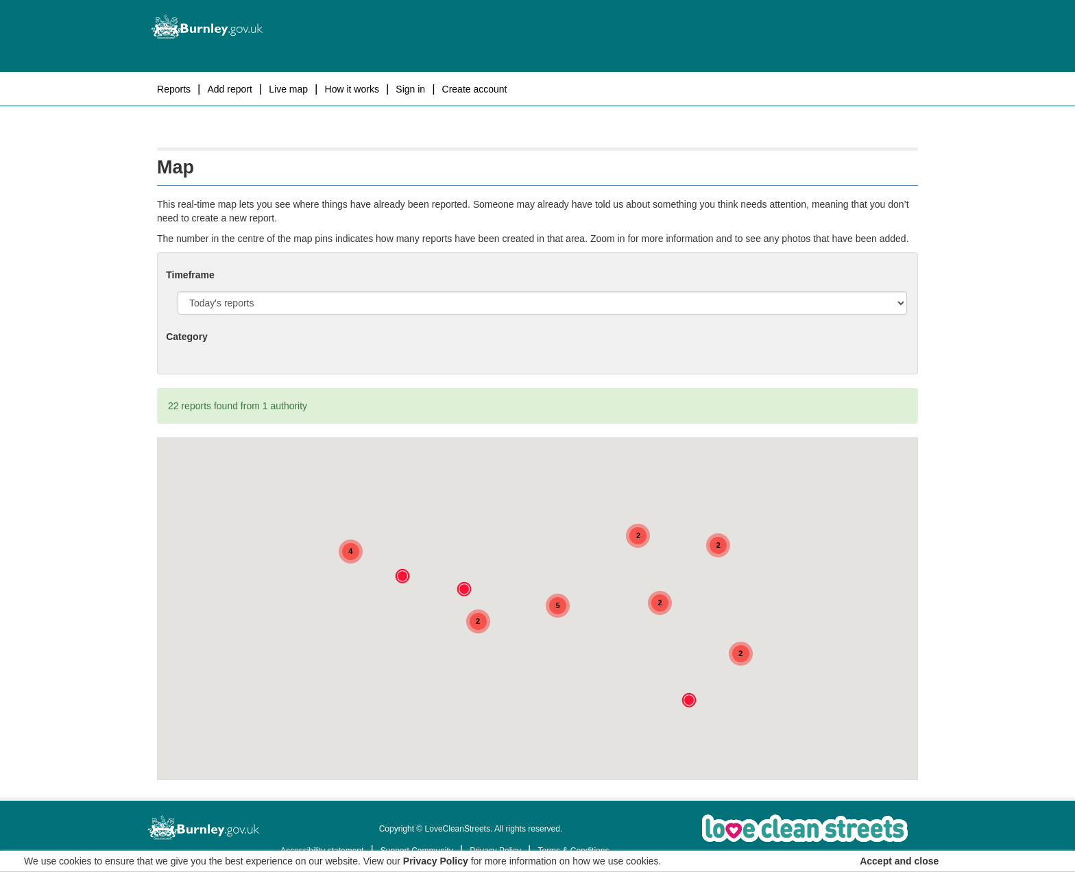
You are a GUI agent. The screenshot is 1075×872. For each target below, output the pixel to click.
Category (187, 336)
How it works (352, 89)
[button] (464, 589)
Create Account (474, 89)
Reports (174, 89)
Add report (229, 89)
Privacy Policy (435, 861)
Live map (288, 89)
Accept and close (899, 861)
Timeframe (190, 274)
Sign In (410, 89)
